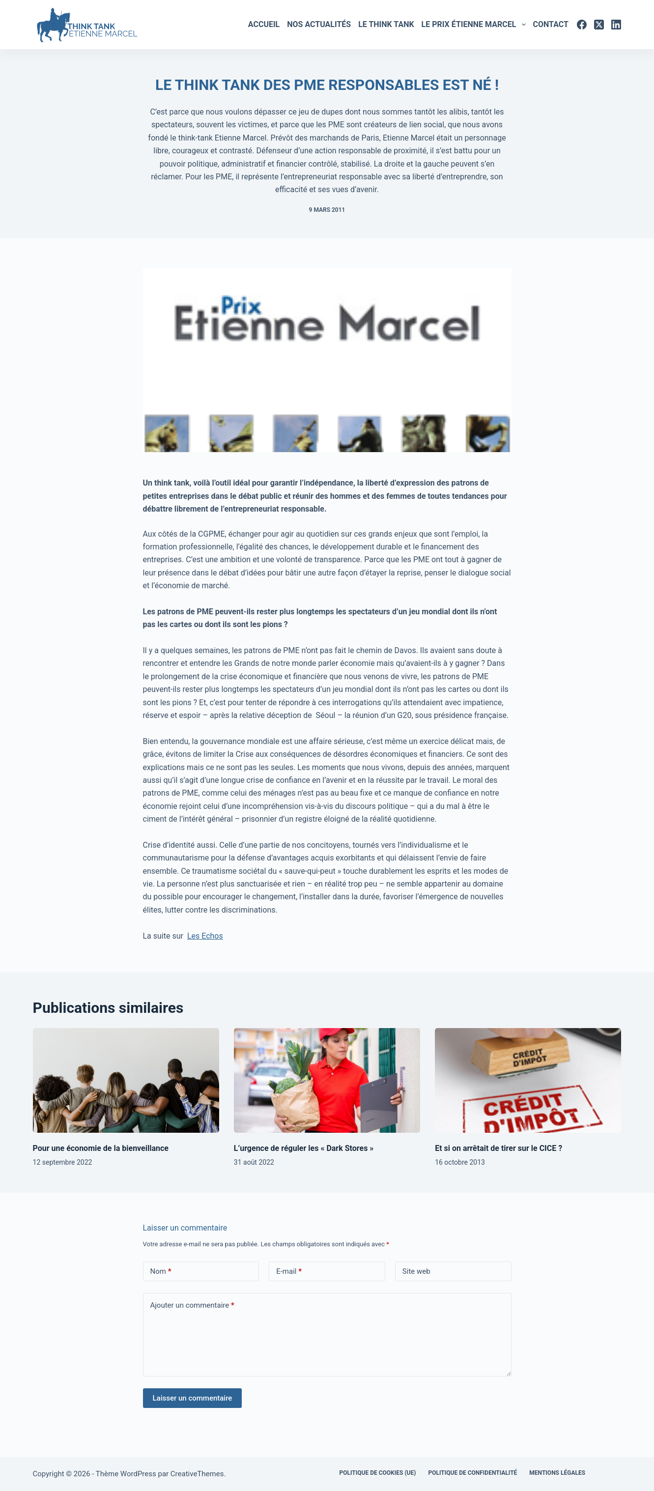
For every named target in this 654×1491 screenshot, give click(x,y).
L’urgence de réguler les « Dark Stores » (304, 1148)
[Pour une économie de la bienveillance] (126, 1080)
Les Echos (205, 936)
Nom (160, 1271)
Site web (416, 1271)
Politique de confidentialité (472, 1472)
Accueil (264, 24)
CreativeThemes (197, 1473)
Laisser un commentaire (192, 1398)
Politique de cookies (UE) (377, 1472)
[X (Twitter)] (599, 24)
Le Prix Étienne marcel (475, 24)
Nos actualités (319, 24)
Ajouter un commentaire (192, 1305)
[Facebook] (582, 24)
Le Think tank (386, 24)
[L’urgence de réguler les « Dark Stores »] (327, 1080)
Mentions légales (557, 1472)
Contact (551, 24)
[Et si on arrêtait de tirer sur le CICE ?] (528, 1080)
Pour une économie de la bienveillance (101, 1148)
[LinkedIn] (616, 24)
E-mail (289, 1271)
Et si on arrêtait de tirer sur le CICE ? (498, 1148)
